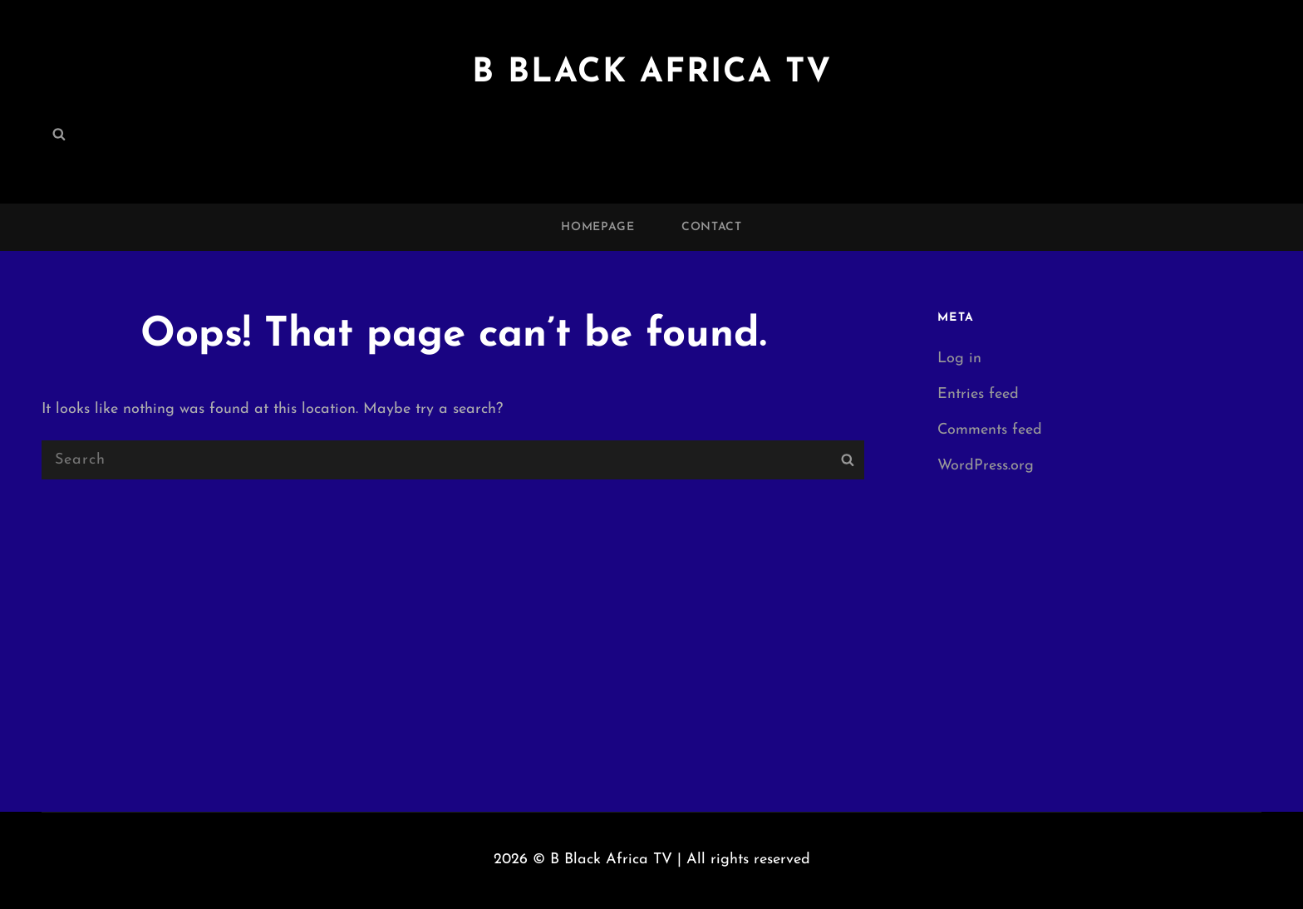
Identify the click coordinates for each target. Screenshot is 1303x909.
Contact (711, 227)
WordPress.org (985, 466)
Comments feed (989, 430)
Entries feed (978, 394)
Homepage (598, 227)
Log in (959, 358)
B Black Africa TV (652, 73)
